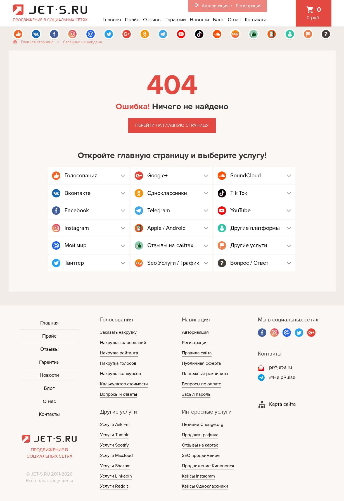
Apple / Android (166, 228)
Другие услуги (248, 245)
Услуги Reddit (114, 486)
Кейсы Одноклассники (205, 486)
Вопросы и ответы (118, 394)
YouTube (240, 210)
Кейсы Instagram (198, 476)
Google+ (157, 175)
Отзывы (152, 19)
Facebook (77, 210)
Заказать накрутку (118, 332)
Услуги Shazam (115, 466)
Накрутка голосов (118, 363)
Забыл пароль (196, 394)
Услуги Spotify (114, 445)
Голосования (81, 175)
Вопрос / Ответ (249, 263)
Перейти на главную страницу (172, 125)
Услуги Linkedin (116, 476)
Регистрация (249, 6)
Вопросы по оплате (201, 384)
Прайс (132, 19)
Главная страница (37, 42)
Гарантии (175, 19)
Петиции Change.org (202, 424)
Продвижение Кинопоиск (208, 466)
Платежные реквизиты (205, 373)
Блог (218, 19)
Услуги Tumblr (114, 435)
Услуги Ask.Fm (115, 424)
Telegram (158, 210)
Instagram (77, 228)
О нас (234, 19)
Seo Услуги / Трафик (173, 263)
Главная (112, 19)
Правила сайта (197, 353)
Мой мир (75, 245)
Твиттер (74, 263)
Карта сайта (282, 404)
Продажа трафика (200, 435)
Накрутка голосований (123, 342)
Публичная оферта (201, 363)
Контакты (255, 19)
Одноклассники (167, 193)
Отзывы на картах (200, 445)
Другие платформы (255, 228)
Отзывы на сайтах (170, 245)
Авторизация (215, 6)
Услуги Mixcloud (116, 455)
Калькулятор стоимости (124, 384)
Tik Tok (238, 193)
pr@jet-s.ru (280, 367)
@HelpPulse (282, 377)
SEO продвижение (201, 455)
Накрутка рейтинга (119, 353)
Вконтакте (78, 193)
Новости (199, 19)
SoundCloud (245, 175)
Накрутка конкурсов (120, 373)
